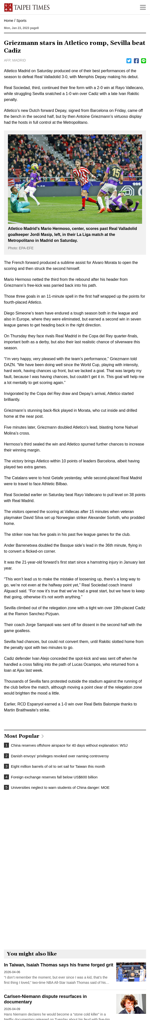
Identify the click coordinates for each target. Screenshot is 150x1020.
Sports (21, 21)
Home (8, 21)
